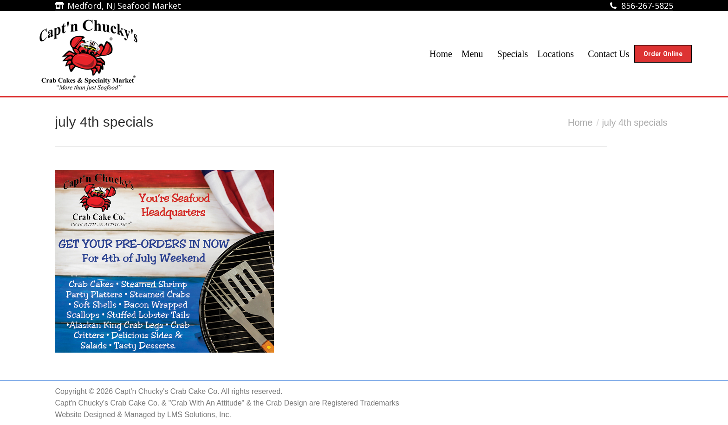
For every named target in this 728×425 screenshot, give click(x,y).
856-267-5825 (647, 5)
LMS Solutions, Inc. (199, 415)
